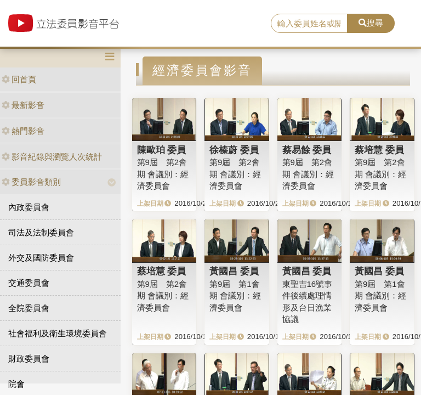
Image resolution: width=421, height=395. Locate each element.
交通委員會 (28, 282)
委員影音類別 (31, 182)
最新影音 (23, 105)
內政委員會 (28, 207)
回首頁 (19, 79)
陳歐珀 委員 (161, 150)
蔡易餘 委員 (307, 150)
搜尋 (371, 22)
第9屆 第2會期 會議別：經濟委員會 (163, 173)
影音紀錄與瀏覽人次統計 (52, 156)
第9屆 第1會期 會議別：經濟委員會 (235, 295)
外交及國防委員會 (41, 257)
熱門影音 (23, 131)
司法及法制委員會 (41, 232)
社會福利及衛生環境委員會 (57, 333)
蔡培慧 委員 (379, 150)
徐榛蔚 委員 (234, 150)
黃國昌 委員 (234, 271)
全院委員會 (28, 308)
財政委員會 (28, 358)
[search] (309, 23)
